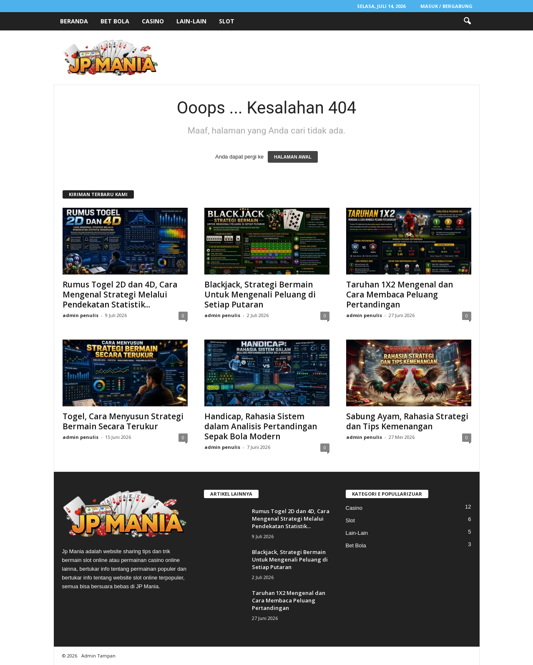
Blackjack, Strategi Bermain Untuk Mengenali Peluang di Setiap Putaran (260, 294)
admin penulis (80, 315)
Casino (153, 21)
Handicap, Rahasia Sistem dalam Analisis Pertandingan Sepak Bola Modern (260, 426)
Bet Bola (115, 21)
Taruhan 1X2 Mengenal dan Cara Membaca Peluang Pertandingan (399, 294)
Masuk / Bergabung (446, 6)
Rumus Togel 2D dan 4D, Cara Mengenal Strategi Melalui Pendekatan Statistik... (120, 294)
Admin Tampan (98, 655)
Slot (226, 21)
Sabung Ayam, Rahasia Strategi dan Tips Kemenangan (407, 421)
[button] (467, 21)
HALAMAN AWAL (293, 156)
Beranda (74, 21)
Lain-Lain (191, 21)
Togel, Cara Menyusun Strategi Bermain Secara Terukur (123, 421)
